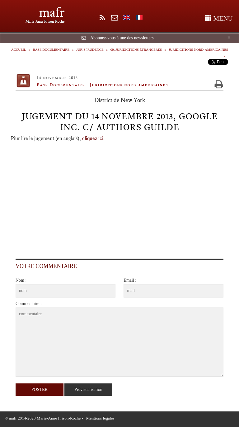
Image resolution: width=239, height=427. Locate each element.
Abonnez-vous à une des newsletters (122, 37)
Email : (130, 280)
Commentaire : (29, 303)
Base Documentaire (51, 49)
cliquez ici (92, 138)
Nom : (21, 280)
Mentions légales (100, 418)
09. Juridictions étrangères (136, 49)
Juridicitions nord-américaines (198, 49)
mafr (51, 12)
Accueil (18, 49)
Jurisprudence (89, 49)
